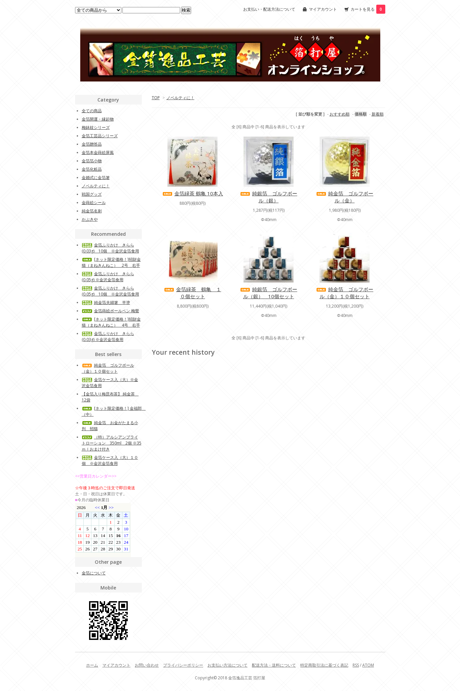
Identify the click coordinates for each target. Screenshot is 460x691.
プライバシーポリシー (183, 665)
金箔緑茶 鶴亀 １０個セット (192, 293)
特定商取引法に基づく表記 (324, 665)
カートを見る (368, 9)
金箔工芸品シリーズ (100, 136)
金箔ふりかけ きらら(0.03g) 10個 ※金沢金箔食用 (110, 248)
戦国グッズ (92, 194)
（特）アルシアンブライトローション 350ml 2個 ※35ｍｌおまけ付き (111, 443)
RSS (356, 665)
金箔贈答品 (92, 144)
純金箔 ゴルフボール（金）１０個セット (344, 293)
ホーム (92, 665)
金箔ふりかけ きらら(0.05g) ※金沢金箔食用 (108, 277)
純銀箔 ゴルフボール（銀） (268, 197)
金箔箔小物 (92, 161)
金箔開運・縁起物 (98, 119)
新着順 (378, 114)
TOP (156, 98)
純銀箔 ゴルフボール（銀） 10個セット (268, 293)
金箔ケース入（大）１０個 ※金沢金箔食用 (110, 460)
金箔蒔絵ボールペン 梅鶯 (110, 311)
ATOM (368, 665)
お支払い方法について (227, 665)
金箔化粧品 (92, 169)
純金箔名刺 (92, 211)
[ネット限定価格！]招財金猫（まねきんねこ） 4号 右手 (111, 322)
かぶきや (90, 219)
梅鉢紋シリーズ (96, 127)
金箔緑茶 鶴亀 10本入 (192, 193)
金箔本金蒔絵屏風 (98, 152)
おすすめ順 (340, 114)
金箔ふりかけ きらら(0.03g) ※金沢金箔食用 (108, 336)
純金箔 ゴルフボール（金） (344, 197)
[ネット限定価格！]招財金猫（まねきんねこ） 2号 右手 (111, 262)
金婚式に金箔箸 (96, 177)
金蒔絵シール (94, 202)
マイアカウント (323, 9)
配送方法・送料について (274, 665)
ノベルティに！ (180, 98)
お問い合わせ (147, 665)
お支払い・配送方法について (269, 9)
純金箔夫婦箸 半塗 (106, 302)
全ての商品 (92, 111)
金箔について (94, 573)
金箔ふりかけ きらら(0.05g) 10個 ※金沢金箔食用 (110, 291)
